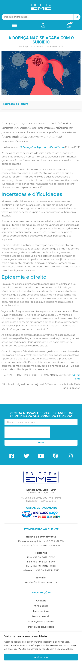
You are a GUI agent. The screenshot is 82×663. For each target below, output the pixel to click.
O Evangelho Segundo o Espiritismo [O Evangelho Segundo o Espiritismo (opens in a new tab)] (42, 147)
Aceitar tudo (41, 657)
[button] (14, 25)
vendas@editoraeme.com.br (41, 582)
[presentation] (27, 432)
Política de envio (41, 616)
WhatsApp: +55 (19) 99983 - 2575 (41, 570)
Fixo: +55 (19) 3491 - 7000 (41, 557)
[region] (41, 647)
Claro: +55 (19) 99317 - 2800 (41, 566)
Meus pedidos (41, 611)
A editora (41, 600)
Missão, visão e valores (41, 621)
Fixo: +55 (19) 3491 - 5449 (41, 561)
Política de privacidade (41, 626)
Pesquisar (77, 17)
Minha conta (41, 605)
